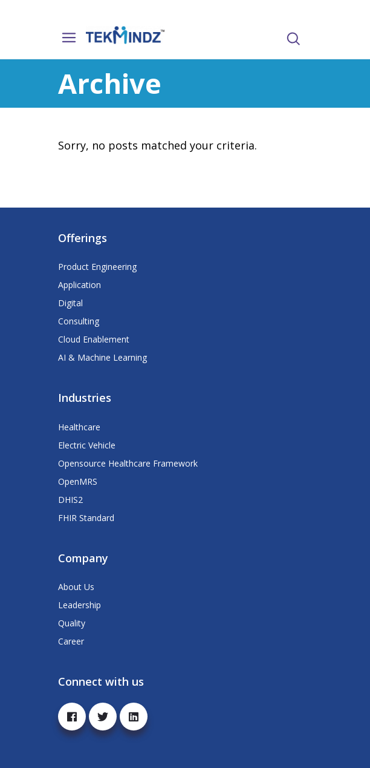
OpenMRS (77, 481)
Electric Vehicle (86, 445)
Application (79, 284)
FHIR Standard (86, 517)
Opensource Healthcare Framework (128, 463)
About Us (76, 586)
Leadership (79, 605)
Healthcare (79, 427)
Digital (70, 303)
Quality (71, 623)
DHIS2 (70, 499)
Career (71, 641)
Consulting (78, 321)
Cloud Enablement (93, 339)
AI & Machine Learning (102, 357)
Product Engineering (97, 266)
